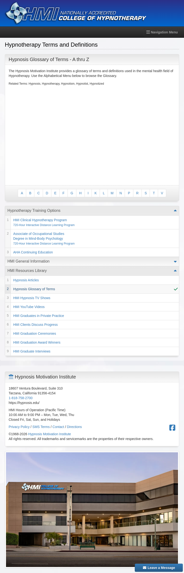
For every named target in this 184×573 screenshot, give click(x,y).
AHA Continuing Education (33, 252)
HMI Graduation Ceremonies (34, 333)
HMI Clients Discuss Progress (35, 325)
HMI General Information (28, 261)
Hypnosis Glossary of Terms (34, 289)
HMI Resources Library (27, 271)
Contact (58, 427)
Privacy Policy (19, 427)
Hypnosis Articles (26, 280)
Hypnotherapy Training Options (34, 210)
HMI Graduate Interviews (31, 351)
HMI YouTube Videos (29, 307)
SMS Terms (41, 427)
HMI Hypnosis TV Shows (31, 298)
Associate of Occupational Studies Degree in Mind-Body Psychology (44, 238)
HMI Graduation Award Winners (37, 342)
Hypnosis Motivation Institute (49, 434)
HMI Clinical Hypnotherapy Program (44, 222)
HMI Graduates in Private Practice (38, 316)
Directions (74, 427)
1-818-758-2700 (21, 398)
